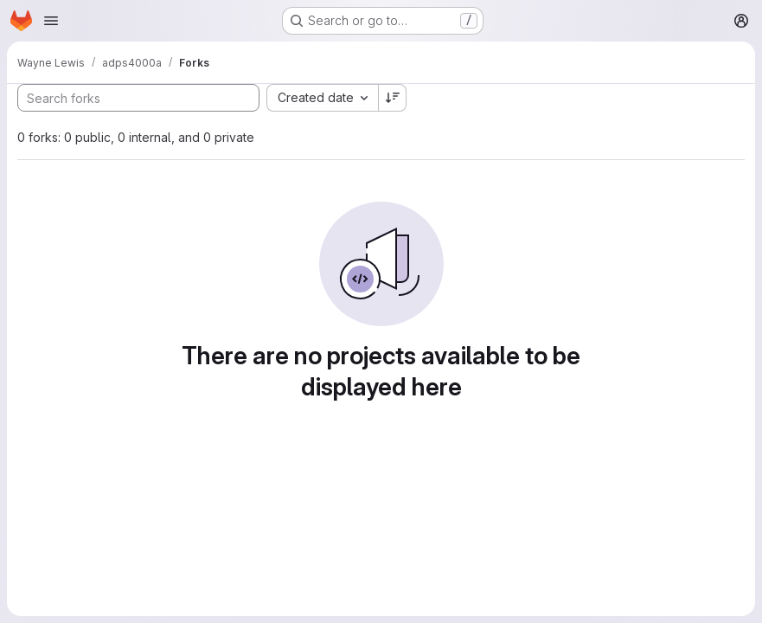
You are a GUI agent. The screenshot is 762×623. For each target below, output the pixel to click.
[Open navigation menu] (51, 21)
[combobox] (322, 98)
